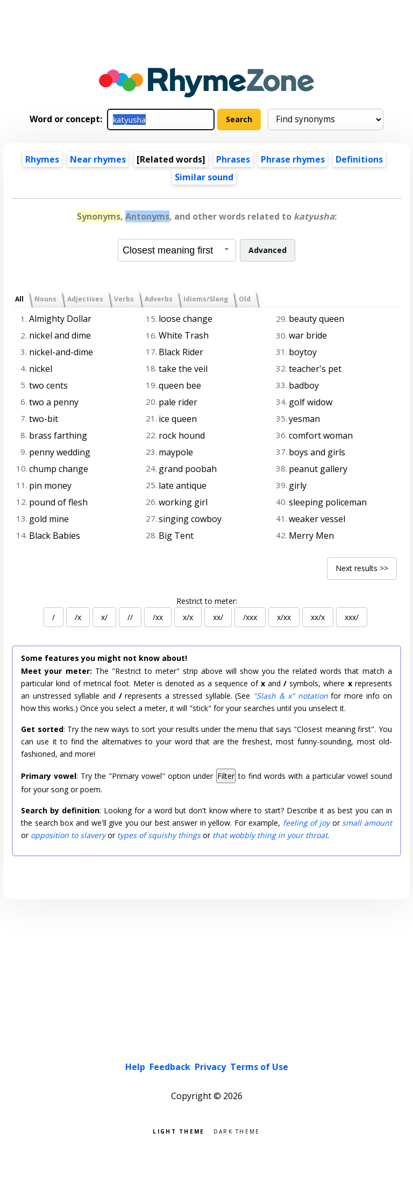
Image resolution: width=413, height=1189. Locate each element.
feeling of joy (306, 823)
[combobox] (177, 250)
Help (135, 1067)
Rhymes (42, 159)
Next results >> (362, 568)
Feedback (169, 1067)
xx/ (218, 617)
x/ (104, 617)
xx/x (318, 617)
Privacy (210, 1067)
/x (78, 617)
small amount (367, 823)
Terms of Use (259, 1067)
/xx (158, 617)
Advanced (267, 250)
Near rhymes (98, 159)
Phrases (233, 159)
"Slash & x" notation (290, 696)
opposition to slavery (68, 835)
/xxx (250, 617)
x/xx (284, 617)
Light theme (178, 1130)
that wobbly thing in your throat (269, 835)
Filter (225, 776)
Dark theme (236, 1130)
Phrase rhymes (293, 159)
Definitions (359, 159)
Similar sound (204, 177)
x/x (188, 617)
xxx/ (352, 617)
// (130, 617)
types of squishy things (159, 835)
